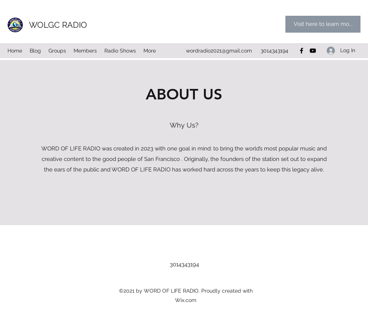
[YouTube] (313, 50)
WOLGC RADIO (58, 25)
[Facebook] (301, 50)
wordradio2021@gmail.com (219, 51)
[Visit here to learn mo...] (322, 24)
